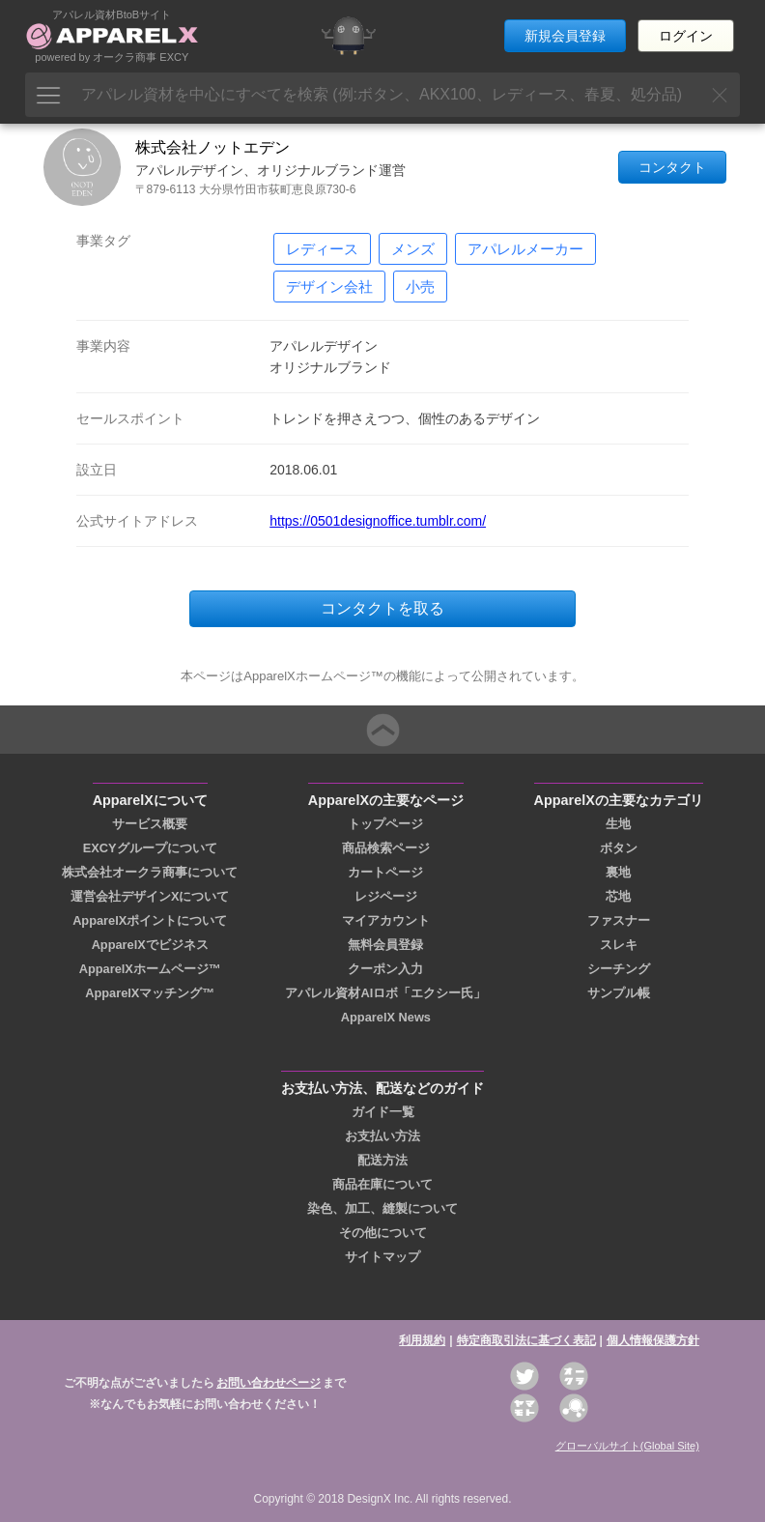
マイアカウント (386, 920)
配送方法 (382, 1160)
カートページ (385, 872)
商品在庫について (382, 1184)
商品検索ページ (386, 848)
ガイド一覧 (383, 1112)
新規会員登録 (565, 35)
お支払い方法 (382, 1136)
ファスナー (618, 920)
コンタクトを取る (382, 608)
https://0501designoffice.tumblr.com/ (377, 521)
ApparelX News (386, 1017)
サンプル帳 (618, 993)
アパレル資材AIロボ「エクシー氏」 (385, 993)
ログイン (686, 35)
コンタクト (672, 167)
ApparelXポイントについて (149, 920)
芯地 (618, 896)
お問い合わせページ (268, 1383)
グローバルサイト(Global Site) (627, 1445)
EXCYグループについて (150, 848)
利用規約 (422, 1340)
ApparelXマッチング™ (149, 993)
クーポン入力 (385, 969)
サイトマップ (382, 1256)
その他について (383, 1232)
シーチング (618, 969)
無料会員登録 (385, 944)
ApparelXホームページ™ (150, 969)
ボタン (619, 848)
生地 (618, 824)
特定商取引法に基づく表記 (526, 1340)
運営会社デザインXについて (150, 896)
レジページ (385, 896)
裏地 (618, 872)
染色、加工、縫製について (382, 1208)
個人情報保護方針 (653, 1340)
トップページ (385, 824)
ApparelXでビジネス (150, 944)
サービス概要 (149, 824)
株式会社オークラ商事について (150, 872)
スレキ (619, 944)
